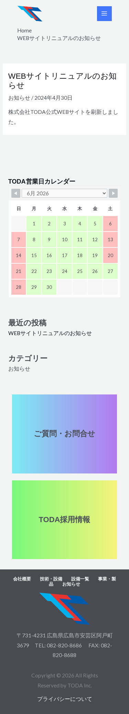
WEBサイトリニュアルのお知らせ (50, 333)
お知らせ (19, 98)
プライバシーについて (64, 699)
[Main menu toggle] (104, 13)
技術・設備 (51, 578)
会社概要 (22, 578)
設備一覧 (80, 578)
